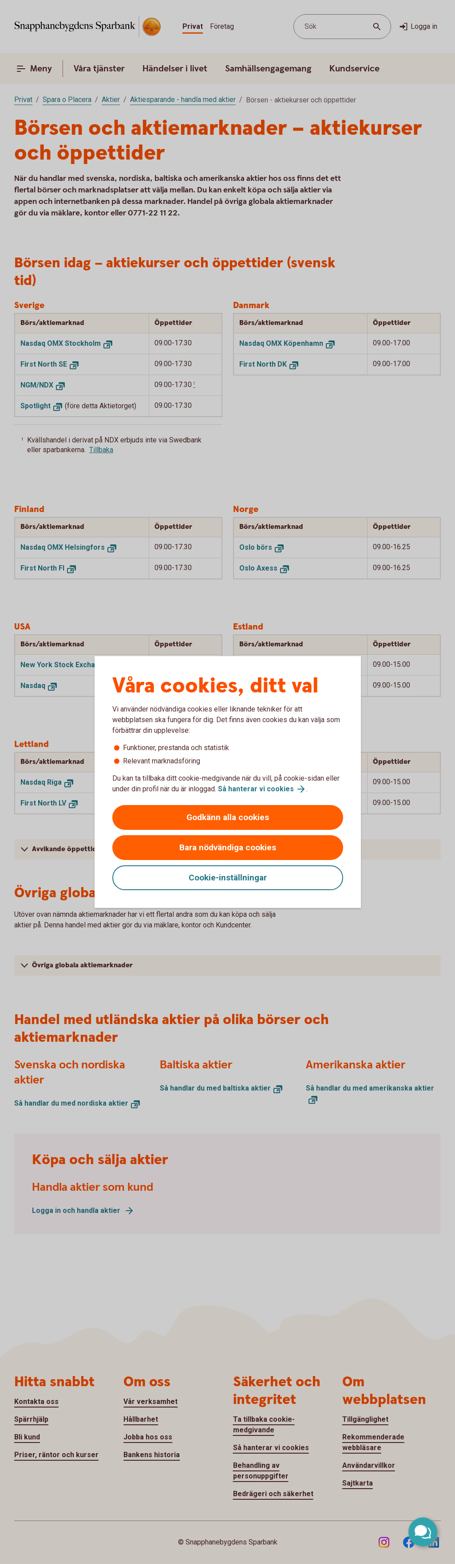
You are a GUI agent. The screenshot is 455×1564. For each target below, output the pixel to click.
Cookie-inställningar (228, 877)
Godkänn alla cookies (227, 817)
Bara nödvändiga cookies (227, 847)
